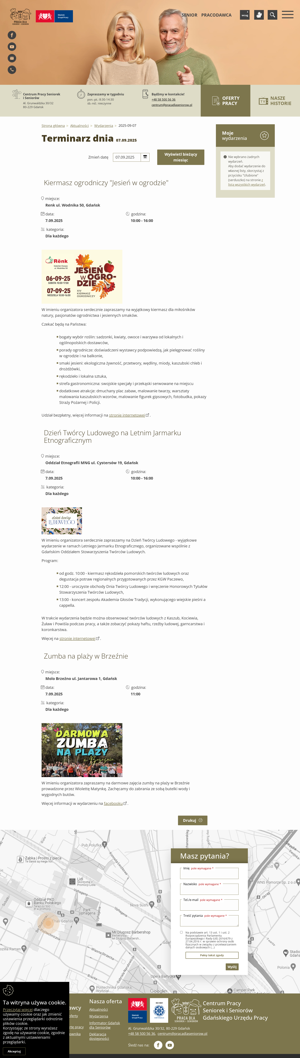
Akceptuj (14, 1051)
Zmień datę (98, 157)
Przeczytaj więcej (18, 1009)
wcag (245, 14)
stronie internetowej (127, 415)
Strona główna (53, 125)
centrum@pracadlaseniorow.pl (172, 105)
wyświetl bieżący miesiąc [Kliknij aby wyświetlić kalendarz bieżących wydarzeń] (181, 157)
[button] (145, 157)
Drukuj (192, 820)
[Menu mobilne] (287, 15)
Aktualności (79, 125)
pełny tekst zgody (212, 955)
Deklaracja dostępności (99, 1036)
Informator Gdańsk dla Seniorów (104, 1025)
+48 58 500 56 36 (163, 99)
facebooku (113, 803)
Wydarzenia (103, 125)
